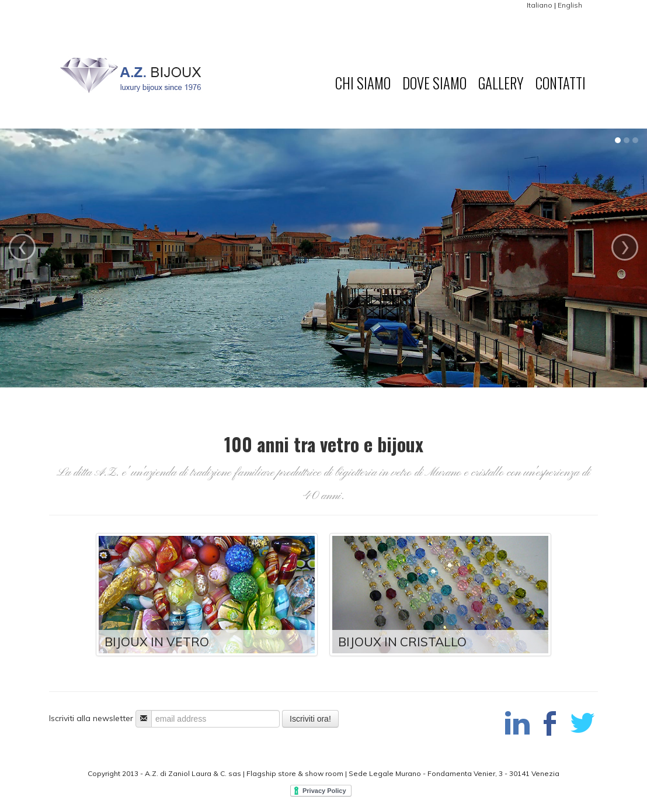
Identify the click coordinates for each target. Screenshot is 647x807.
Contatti (560, 83)
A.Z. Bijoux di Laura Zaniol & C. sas (152, 82)
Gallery (501, 83)
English (570, 5)
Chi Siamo (363, 83)
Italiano (539, 5)
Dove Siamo (434, 83)
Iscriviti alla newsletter (91, 718)
